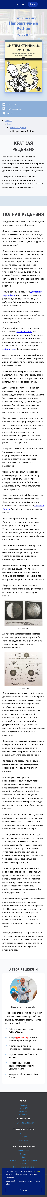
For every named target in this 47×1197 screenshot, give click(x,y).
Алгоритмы (23, 1114)
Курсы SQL (23, 1108)
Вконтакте (23, 1140)
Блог (32, 4)
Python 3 (23, 1105)
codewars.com (9, 348)
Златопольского (24, 331)
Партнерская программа (23, 1167)
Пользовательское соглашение (23, 1160)
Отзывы (23, 1154)
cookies (36, 1171)
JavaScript (23, 1111)
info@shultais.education (23, 1123)
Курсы (20, 4)
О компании (23, 1150)
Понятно (23, 1190)
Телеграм (23, 1136)
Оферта (23, 1163)
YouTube (23, 1133)
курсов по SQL (22, 1037)
